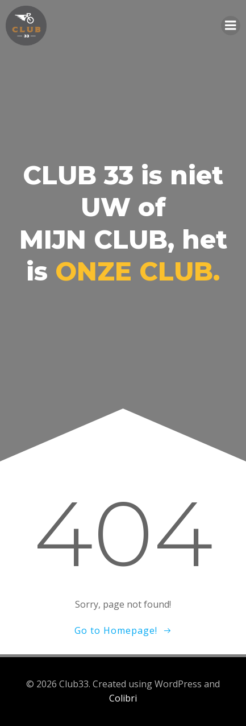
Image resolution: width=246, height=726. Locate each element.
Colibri (123, 698)
